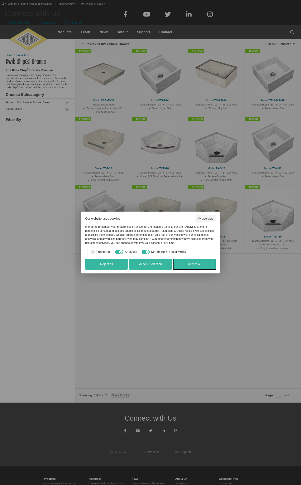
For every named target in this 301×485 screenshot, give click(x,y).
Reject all (106, 264)
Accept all (194, 264)
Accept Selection (150, 264)
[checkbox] (98, 252)
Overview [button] (205, 219)
